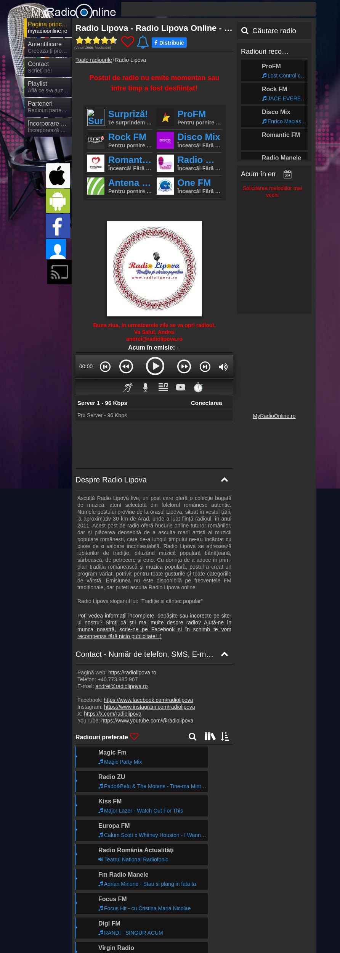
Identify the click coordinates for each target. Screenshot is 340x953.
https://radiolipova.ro (132, 672)
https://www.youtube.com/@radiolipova (147, 721)
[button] (105, 366)
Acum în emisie (264, 174)
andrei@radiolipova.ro (121, 686)
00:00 (86, 366)
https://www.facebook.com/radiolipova (148, 700)
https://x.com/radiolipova (112, 714)
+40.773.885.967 (118, 679)
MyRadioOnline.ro (274, 416)
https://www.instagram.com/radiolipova (149, 707)
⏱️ (198, 387)
